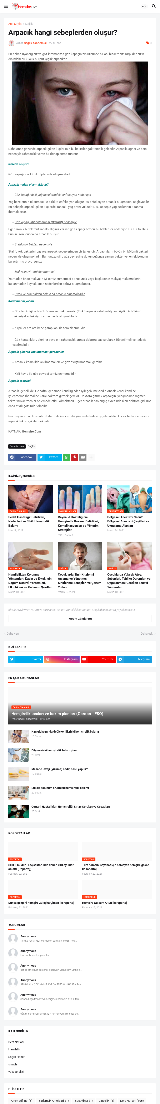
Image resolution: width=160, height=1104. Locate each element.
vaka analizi (16, 1071)
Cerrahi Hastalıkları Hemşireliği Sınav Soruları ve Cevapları (70, 806)
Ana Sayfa (15, 23)
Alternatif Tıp (21, 1101)
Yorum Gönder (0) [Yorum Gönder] (80, 618)
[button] (5, 6)
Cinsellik (106, 1101)
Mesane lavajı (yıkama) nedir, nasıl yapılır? (59, 769)
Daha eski (147, 633)
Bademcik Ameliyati (54, 1101)
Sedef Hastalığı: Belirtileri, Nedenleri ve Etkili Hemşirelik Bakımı (29, 521)
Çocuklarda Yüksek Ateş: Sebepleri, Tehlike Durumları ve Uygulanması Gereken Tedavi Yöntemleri (128, 581)
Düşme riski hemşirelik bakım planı (54, 750)
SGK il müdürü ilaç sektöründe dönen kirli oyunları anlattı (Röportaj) (41, 867)
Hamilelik (14, 1049)
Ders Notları (16, 1042)
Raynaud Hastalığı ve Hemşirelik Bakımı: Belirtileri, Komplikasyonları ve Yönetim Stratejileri (78, 523)
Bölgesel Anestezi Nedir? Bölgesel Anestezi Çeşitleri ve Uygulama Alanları (128, 521)
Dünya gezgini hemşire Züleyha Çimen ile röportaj (41, 902)
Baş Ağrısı (84, 1101)
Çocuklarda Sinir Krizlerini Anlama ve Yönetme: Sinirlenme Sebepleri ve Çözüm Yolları (79, 581)
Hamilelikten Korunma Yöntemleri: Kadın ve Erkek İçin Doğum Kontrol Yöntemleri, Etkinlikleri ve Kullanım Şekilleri (30, 581)
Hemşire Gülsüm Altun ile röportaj (104, 902)
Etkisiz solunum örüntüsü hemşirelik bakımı (60, 788)
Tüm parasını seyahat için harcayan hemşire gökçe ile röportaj (115, 867)
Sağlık (29, 23)
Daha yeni (13, 633)
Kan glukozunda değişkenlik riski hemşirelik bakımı (65, 731)
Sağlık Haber (16, 1057)
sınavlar (13, 1064)
